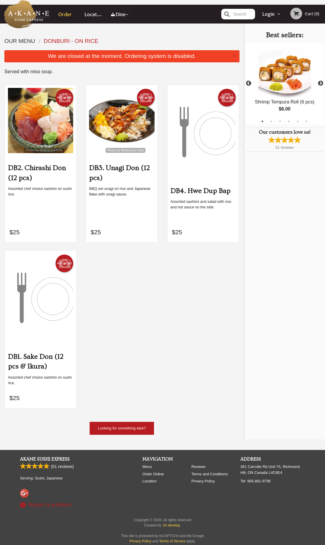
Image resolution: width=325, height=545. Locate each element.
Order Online (65, 17)
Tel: (255, 481)
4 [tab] (289, 121)
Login (268, 14)
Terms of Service (172, 541)
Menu (147, 466)
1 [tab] (262, 121)
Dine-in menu (119, 17)
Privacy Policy (203, 481)
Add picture (64, 97)
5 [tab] (298, 121)
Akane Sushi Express (45, 459)
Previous (249, 83)
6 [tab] (306, 121)
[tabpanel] (284, 83)
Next (321, 83)
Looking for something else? (122, 428)
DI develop (171, 525)
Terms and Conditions (209, 474)
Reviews (198, 466)
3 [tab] (280, 121)
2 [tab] (271, 121)
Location (94, 14)
